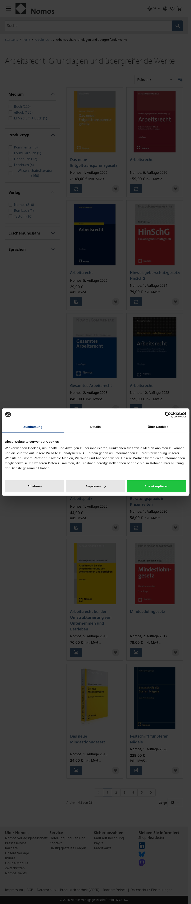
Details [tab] (95, 426)
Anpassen (96, 486)
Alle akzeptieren (156, 486)
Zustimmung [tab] (32, 426)
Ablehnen (34, 486)
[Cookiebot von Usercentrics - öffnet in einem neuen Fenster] (168, 414)
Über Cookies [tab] (158, 426)
